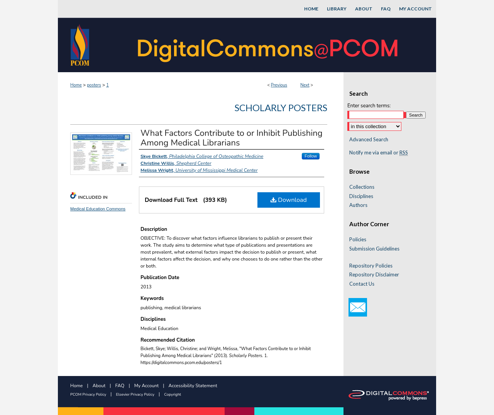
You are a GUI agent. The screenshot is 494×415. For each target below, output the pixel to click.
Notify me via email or (378, 153)
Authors (358, 205)
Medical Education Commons (97, 209)
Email (358, 307)
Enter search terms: (369, 105)
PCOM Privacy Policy (88, 394)
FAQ (120, 386)
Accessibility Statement (193, 386)
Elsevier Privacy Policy (135, 394)
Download (289, 200)
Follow (311, 156)
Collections (361, 187)
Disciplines (361, 196)
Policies (357, 239)
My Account (146, 386)
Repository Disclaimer (374, 275)
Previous (279, 85)
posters (94, 85)
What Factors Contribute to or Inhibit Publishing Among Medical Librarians (231, 138)
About (99, 386)
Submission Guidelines (374, 249)
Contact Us (361, 284)
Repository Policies (370, 266)
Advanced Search (368, 139)
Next (305, 85)
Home (76, 85)
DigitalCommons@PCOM (268, 45)
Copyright (172, 394)
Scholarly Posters (281, 107)
